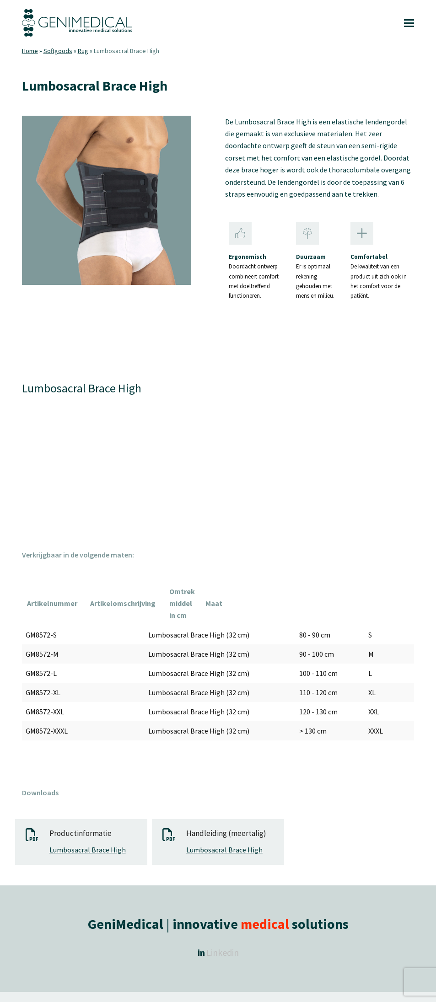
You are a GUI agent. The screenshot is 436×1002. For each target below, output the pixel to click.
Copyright (116, 987)
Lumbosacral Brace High (87, 826)
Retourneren (317, 987)
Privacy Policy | (276, 987)
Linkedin (222, 928)
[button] (409, 23)
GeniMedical (147, 987)
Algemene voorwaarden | (218, 987)
